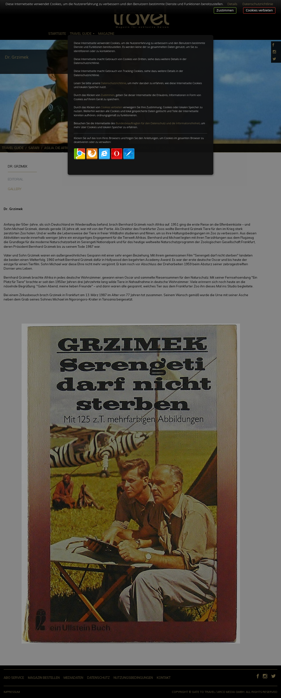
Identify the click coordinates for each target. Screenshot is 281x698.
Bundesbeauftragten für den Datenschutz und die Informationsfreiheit (158, 123)
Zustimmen (225, 10)
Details (232, 4)
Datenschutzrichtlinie (113, 83)
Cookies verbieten (259, 10)
